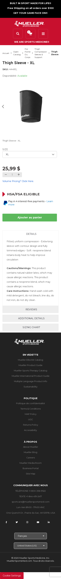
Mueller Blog (30, 452)
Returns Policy (30, 424)
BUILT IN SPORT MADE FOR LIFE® (30, 3)
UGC (30, 419)
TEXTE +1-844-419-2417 (30, 496)
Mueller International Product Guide (30, 376)
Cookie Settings (12, 575)
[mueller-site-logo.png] (29, 23)
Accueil (5, 53)
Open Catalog (17, 53)
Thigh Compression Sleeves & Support (40, 53)
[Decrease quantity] (5, 174)
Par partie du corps (27, 53)
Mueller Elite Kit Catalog (30, 360)
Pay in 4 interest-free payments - (30, 203)
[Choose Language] (30, 536)
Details (31, 234)
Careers (30, 457)
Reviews (31, 309)
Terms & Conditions (30, 408)
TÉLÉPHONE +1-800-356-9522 (30, 491)
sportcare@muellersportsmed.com (30, 501)
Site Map (30, 473)
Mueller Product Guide (30, 365)
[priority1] (29, 154)
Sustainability (30, 386)
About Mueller (30, 447)
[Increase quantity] (18, 174)
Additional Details (31, 318)
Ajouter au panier (30, 217)
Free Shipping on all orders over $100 (30, 8)
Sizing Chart (31, 327)
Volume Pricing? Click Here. (18, 181)
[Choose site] (30, 545)
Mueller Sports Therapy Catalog (30, 370)
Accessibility (30, 430)
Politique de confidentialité (30, 403)
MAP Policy (30, 414)
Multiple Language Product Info (30, 381)
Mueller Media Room (31, 463)
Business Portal (31, 468)
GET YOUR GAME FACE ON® (30, 13)
